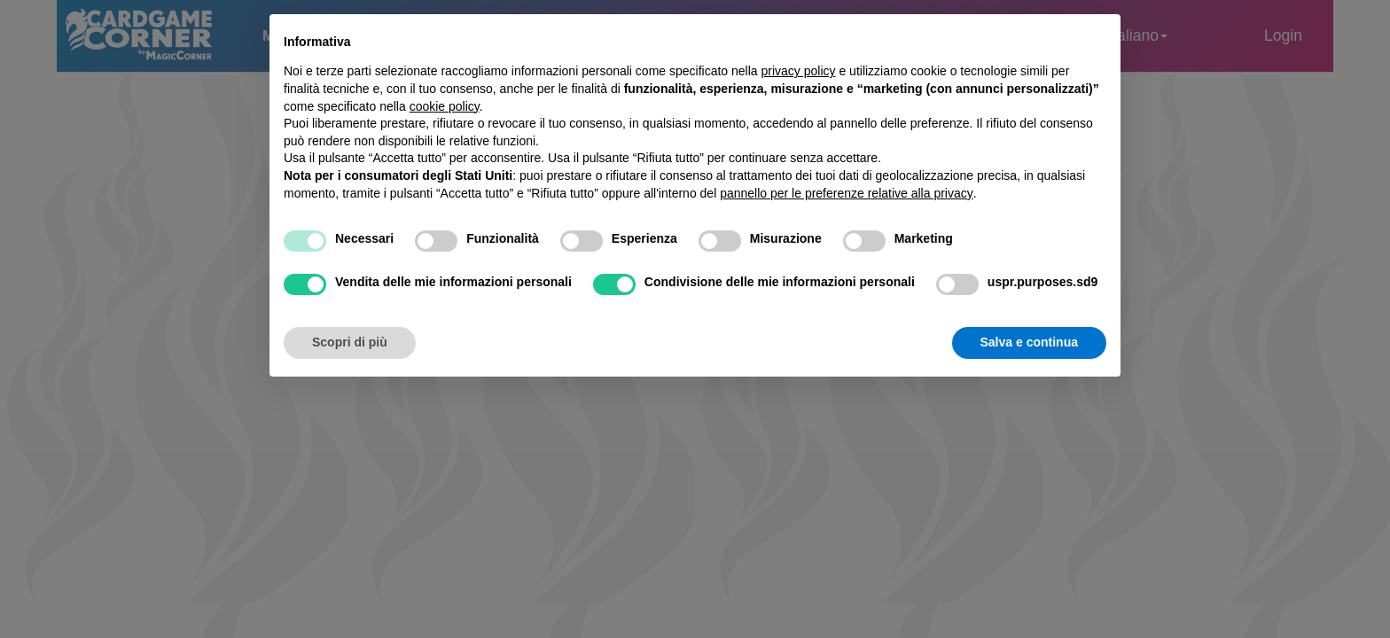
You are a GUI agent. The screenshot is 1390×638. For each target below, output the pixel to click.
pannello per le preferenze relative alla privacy (846, 193)
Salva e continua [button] (1029, 342)
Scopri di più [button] (349, 342)
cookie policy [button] (445, 106)
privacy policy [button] (798, 71)
